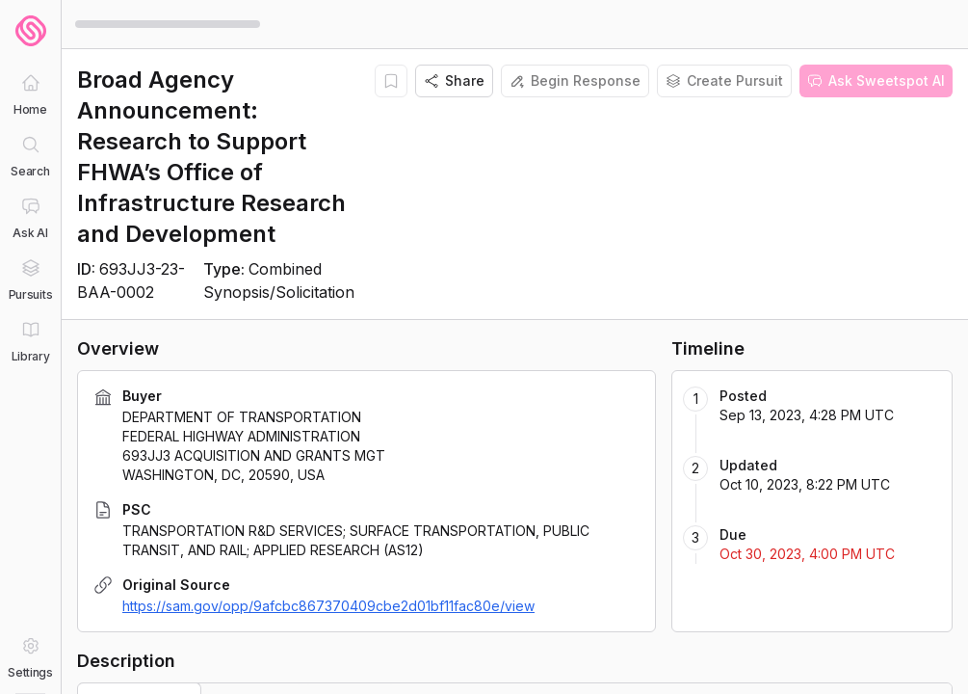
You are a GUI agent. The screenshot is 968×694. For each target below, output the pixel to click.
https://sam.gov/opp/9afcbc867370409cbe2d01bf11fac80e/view (328, 606)
